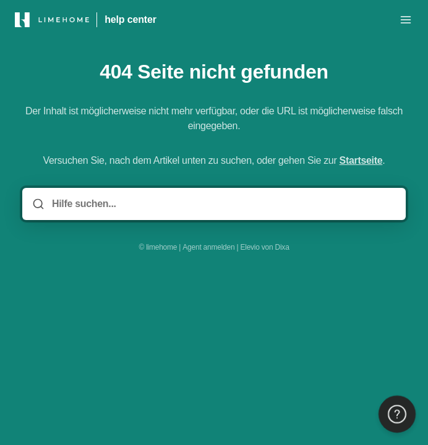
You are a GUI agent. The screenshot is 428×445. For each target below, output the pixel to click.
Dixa (282, 247)
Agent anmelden (208, 247)
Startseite (361, 160)
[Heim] (52, 19)
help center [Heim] (130, 19)
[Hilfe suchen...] (222, 204)
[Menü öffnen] (406, 20)
